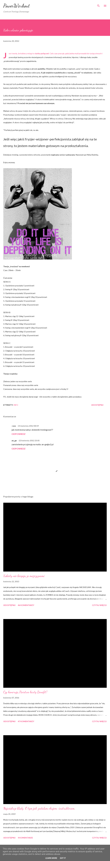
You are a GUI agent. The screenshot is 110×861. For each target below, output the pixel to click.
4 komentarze (25, 838)
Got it (63, 858)
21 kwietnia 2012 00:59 (28, 426)
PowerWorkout (16, 6)
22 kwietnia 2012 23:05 (29, 440)
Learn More (51, 858)
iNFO (15, 405)
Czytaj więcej (99, 605)
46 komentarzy (26, 605)
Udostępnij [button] (97, 405)
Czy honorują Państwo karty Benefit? (25, 692)
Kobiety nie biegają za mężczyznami (24, 576)
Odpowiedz (19, 434)
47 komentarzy (26, 721)
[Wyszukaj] (98, 5)
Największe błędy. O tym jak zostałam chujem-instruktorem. (39, 808)
